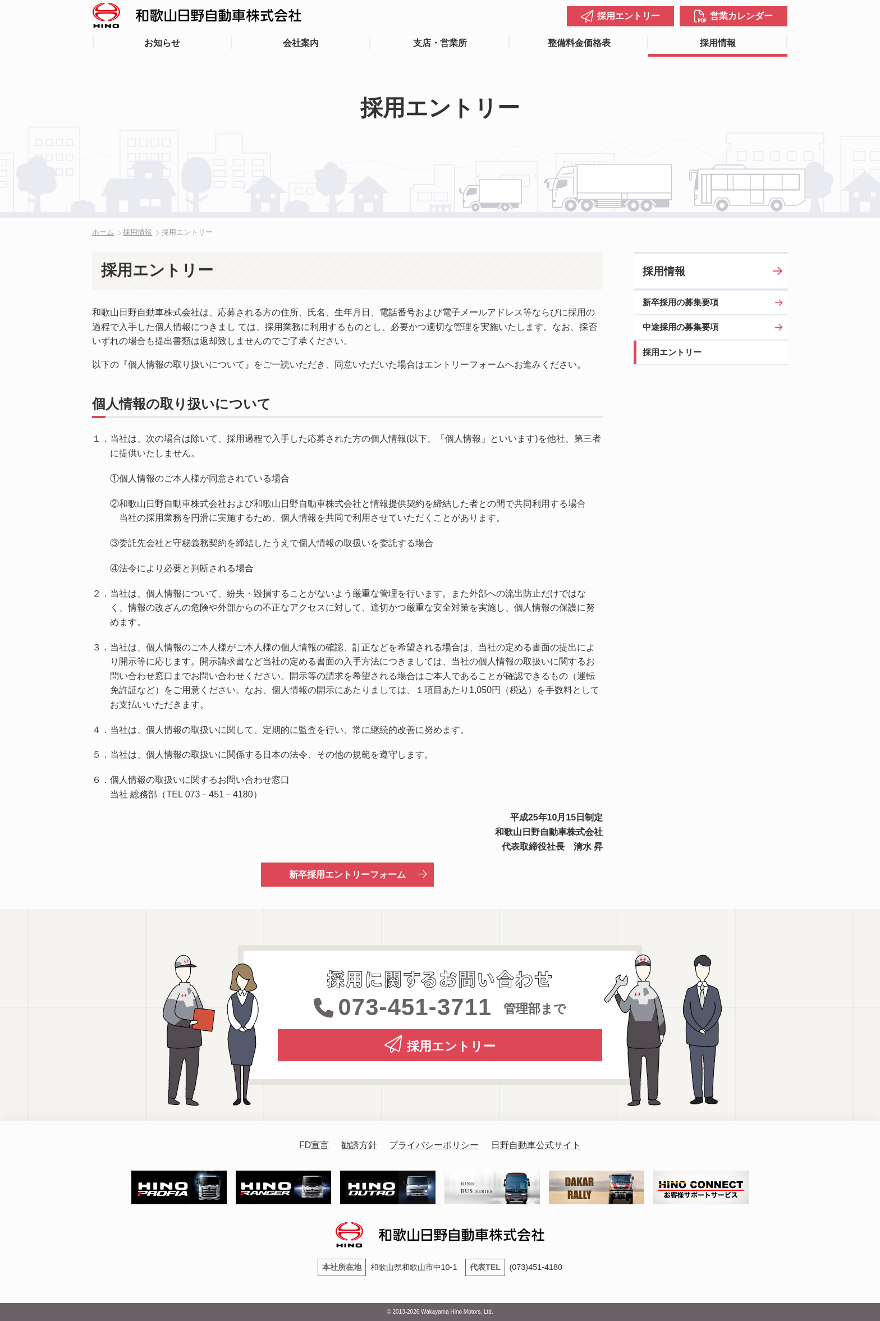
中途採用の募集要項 (680, 327)
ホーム (103, 232)
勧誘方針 (359, 1145)
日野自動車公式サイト (536, 1145)
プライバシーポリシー (434, 1145)
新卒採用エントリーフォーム (347, 874)
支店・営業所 (440, 43)
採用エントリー (628, 16)
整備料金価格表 (579, 43)
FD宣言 (314, 1145)
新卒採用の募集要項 (680, 302)
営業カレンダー (741, 16)
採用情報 (718, 43)
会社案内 (301, 43)
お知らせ (162, 43)
